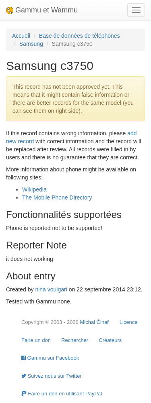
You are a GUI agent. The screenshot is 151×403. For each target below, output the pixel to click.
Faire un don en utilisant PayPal (61, 394)
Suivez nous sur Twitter (51, 376)
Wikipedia (34, 189)
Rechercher (74, 340)
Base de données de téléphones (79, 36)
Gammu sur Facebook (50, 358)
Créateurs (110, 340)
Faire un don (36, 340)
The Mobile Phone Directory (57, 197)
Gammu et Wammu (42, 10)
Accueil (21, 36)
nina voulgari (51, 289)
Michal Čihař (94, 322)
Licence (129, 322)
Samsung (31, 44)
